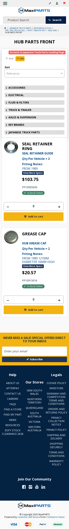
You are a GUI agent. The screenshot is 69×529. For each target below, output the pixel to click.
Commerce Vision (55, 517)
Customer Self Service (28, 517)
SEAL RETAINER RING (37, 146)
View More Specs (33, 172)
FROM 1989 (42, 160)
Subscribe (36, 359)
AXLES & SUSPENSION (22, 117)
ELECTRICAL (16, 95)
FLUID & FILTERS (18, 102)
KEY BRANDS (16, 124)
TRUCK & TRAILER (19, 110)
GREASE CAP (34, 233)
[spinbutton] (33, 206)
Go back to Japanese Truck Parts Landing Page (37, 52)
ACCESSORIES (16, 87)
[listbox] (34, 73)
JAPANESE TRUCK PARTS (24, 132)
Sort (7, 67)
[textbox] (24, 20)
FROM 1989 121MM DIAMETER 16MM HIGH (42, 252)
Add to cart (35, 216)
